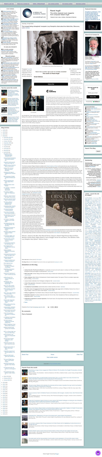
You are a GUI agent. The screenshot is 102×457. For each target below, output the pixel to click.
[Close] (70, 69)
